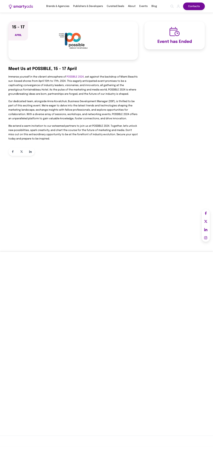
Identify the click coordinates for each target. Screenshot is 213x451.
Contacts (194, 6)
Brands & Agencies (57, 6)
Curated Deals (115, 6)
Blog (154, 6)
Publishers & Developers (88, 6)
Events (143, 6)
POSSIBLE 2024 (75, 76)
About (132, 6)
